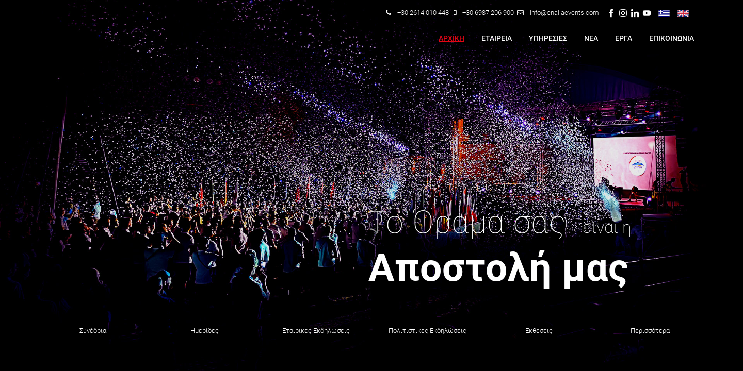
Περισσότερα (650, 330)
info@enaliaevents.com (564, 12)
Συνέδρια (92, 330)
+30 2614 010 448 (423, 12)
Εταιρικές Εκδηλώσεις (316, 330)
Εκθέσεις (539, 330)
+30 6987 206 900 (488, 12)
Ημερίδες (204, 330)
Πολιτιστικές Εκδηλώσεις (427, 330)
